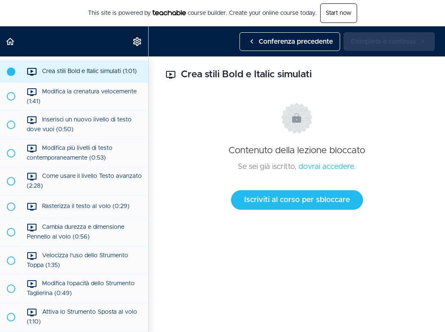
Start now (339, 13)
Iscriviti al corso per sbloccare (297, 200)
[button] (10, 41)
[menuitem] (137, 41)
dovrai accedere (326, 167)
